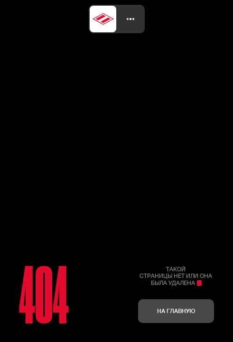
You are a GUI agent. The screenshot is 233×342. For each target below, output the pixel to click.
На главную (176, 310)
